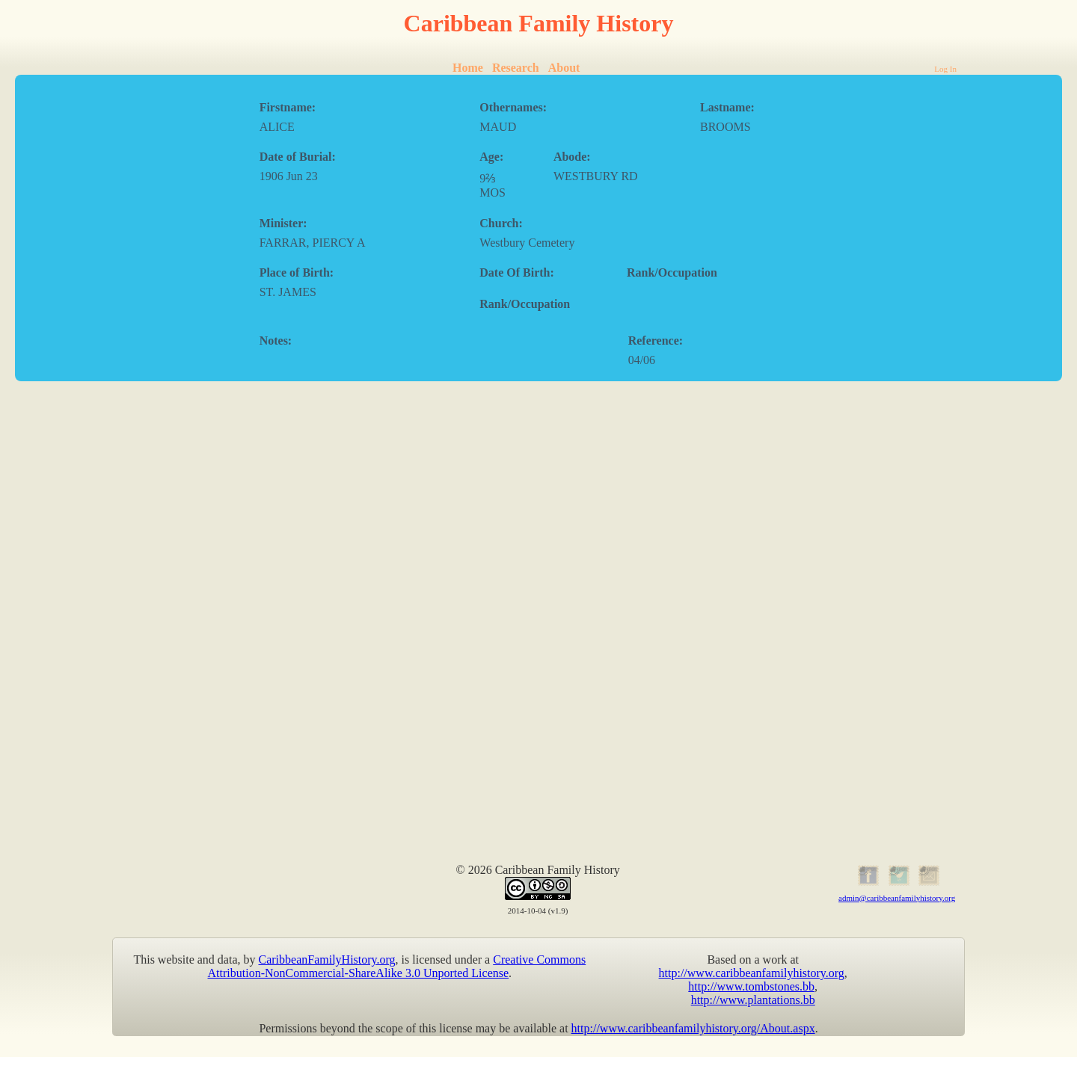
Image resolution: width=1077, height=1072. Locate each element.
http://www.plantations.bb (753, 1000)
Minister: (283, 223)
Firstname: (288, 107)
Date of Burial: (298, 156)
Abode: (572, 156)
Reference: (655, 340)
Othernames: (513, 107)
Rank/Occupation (672, 272)
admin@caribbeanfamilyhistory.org (896, 897)
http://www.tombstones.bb (751, 986)
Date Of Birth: (516, 272)
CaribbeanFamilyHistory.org (327, 959)
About (564, 67)
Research (515, 67)
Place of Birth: (297, 272)
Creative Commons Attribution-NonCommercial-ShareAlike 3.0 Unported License (397, 966)
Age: (491, 156)
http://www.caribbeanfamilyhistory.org (751, 973)
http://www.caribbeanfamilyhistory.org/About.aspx (693, 1028)
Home (467, 67)
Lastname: (727, 107)
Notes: (276, 340)
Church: (501, 223)
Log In (945, 68)
